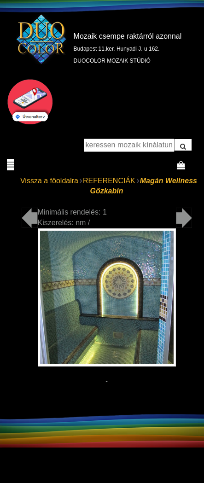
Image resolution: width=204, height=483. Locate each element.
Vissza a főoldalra (49, 181)
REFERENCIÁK (109, 181)
